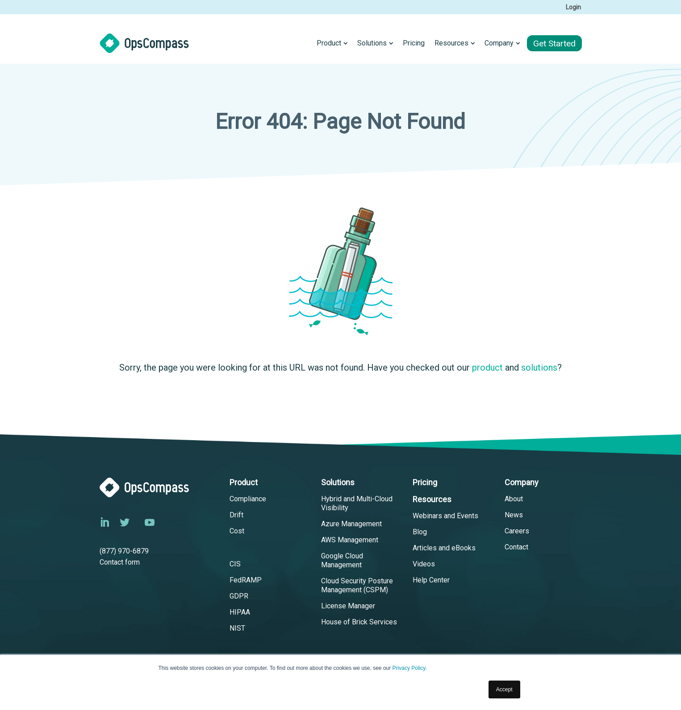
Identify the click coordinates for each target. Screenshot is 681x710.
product (487, 367)
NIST (237, 628)
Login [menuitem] (573, 7)
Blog (420, 532)
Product (244, 482)
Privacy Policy (409, 668)
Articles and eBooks (444, 548)
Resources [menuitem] (451, 43)
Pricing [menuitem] (414, 43)
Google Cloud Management (342, 560)
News (514, 515)
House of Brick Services (359, 622)
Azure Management (351, 524)
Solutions (338, 482)
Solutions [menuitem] (372, 43)
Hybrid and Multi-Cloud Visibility (357, 503)
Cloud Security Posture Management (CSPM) (357, 585)
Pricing (425, 482)
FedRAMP (246, 580)
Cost (237, 531)
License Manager (348, 606)
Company (522, 482)
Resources (432, 499)
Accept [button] (504, 689)
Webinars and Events (445, 516)
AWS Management (349, 540)
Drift (236, 515)
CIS (235, 564)
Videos (424, 564)
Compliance (248, 499)
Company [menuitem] (499, 43)
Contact (516, 547)
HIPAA (240, 612)
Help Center (431, 580)
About (514, 499)
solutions (539, 367)
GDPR (239, 596)
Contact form (120, 562)
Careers (517, 531)
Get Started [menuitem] (554, 43)
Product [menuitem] (329, 43)
